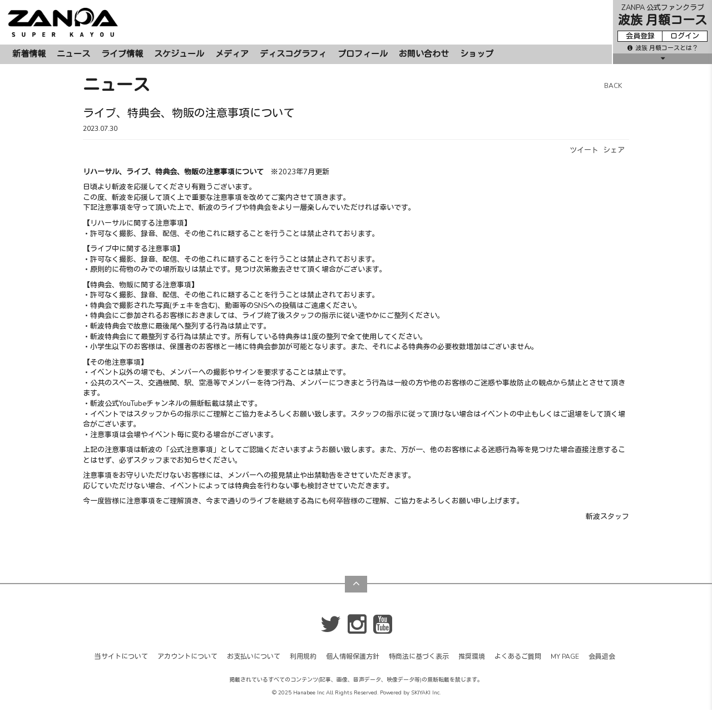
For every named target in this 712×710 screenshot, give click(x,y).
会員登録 (640, 36)
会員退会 (602, 656)
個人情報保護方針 (352, 656)
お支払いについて (253, 656)
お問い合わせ (424, 54)
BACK (613, 85)
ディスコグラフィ (293, 54)
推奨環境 (471, 656)
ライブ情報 (122, 54)
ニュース (73, 54)
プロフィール (363, 54)
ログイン (684, 36)
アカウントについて (187, 656)
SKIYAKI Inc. (426, 693)
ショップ (476, 54)
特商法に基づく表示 (419, 656)
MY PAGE (565, 656)
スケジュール (179, 54)
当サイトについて (121, 656)
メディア (232, 54)
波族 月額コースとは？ (662, 48)
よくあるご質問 (518, 656)
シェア (614, 150)
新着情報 (29, 54)
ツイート (584, 150)
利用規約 (303, 656)
